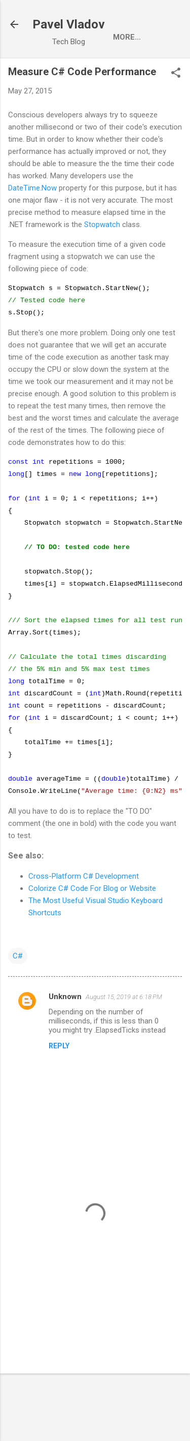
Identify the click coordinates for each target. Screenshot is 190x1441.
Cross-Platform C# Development (83, 923)
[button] (176, 74)
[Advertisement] (95, 1333)
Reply (59, 1093)
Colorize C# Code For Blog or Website (92, 935)
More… (127, 37)
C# (18, 1003)
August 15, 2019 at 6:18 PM (124, 1044)
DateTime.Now (32, 188)
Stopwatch (102, 224)
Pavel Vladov (68, 24)
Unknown (65, 1043)
